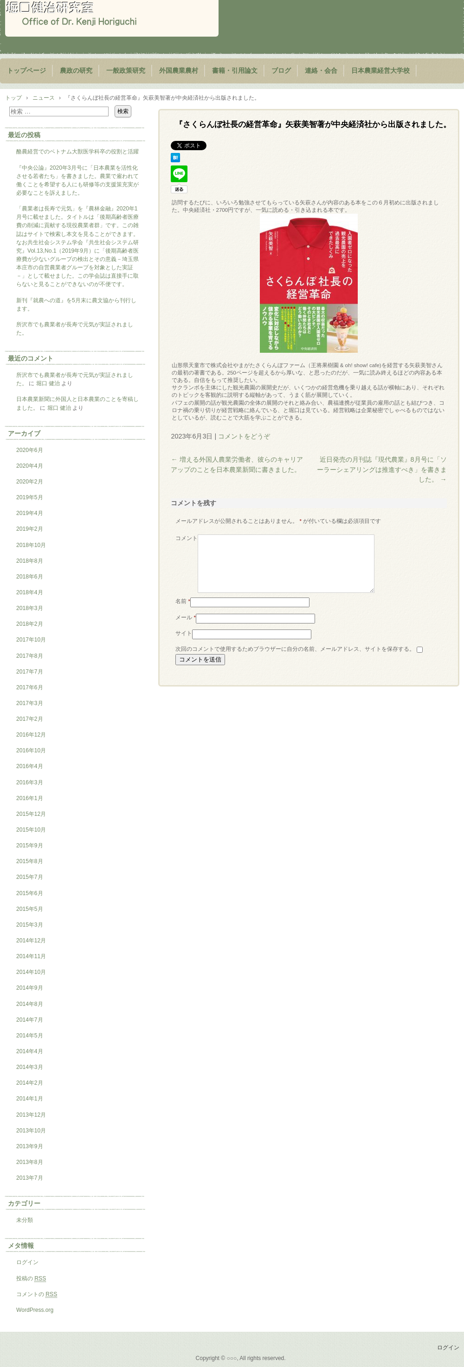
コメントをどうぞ (244, 436)
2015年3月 (29, 925)
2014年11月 (31, 956)
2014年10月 (31, 972)
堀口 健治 (48, 383)
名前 (182, 612)
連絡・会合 (321, 70)
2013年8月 (29, 1162)
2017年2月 (29, 719)
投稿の (31, 1278)
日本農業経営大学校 (380, 70)
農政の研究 (76, 70)
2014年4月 (29, 1051)
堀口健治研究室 (112, 18)
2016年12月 (31, 734)
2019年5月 (29, 497)
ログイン (27, 1262)
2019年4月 (29, 513)
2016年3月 (29, 782)
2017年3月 (29, 703)
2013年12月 (31, 1115)
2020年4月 (29, 466)
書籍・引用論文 (235, 70)
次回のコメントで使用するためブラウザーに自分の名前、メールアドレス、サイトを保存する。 (295, 660)
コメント (186, 538)
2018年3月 (29, 608)
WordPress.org (34, 1310)
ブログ (281, 70)
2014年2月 (29, 1083)
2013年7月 (29, 1178)
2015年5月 (29, 909)
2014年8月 (29, 1004)
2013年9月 (29, 1146)
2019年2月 (29, 529)
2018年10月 (31, 545)
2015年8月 (29, 861)
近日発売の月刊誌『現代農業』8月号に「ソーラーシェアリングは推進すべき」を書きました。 (382, 469)
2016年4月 (29, 766)
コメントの (36, 1294)
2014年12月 (31, 940)
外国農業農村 (178, 70)
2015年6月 (29, 893)
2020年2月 (29, 481)
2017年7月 (29, 671)
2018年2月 (29, 624)
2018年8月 (29, 561)
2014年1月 (29, 1098)
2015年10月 (31, 830)
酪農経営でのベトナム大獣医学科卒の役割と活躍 (77, 151)
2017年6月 (29, 687)
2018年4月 (29, 592)
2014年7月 (29, 1020)
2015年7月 (29, 877)
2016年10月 (31, 750)
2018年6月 (29, 576)
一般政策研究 (125, 70)
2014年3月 (29, 1067)
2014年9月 (29, 988)
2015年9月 (29, 845)
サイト (183, 644)
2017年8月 (29, 656)
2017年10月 (31, 639)
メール (185, 628)
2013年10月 (31, 1130)
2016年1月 (29, 798)
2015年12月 (31, 814)
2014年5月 (29, 1035)
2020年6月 (29, 450)
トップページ (26, 70)
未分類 (24, 1220)
